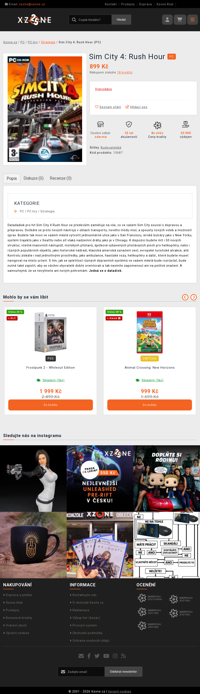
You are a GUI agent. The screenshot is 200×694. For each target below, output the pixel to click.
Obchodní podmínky (86, 633)
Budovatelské (111, 147)
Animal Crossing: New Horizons (150, 367)
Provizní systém (83, 625)
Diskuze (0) (33, 178)
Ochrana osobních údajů (89, 640)
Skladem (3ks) (54, 380)
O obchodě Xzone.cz (87, 602)
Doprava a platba (17, 595)
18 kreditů (124, 72)
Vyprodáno (103, 89)
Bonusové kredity (17, 617)
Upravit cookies (16, 633)
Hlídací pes (136, 107)
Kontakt (111, 4)
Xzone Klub (165, 4)
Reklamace (80, 610)
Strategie (47, 211)
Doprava (145, 4)
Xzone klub (13, 602)
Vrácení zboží (15, 625)
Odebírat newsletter (123, 672)
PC (22, 211)
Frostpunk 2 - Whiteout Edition (50, 367)
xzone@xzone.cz (25, 4)
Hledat (121, 20)
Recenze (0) (61, 178)
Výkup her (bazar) (85, 617)
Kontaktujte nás (83, 595)
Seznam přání (108, 107)
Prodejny (128, 4)
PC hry (32, 211)
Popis (12, 178)
